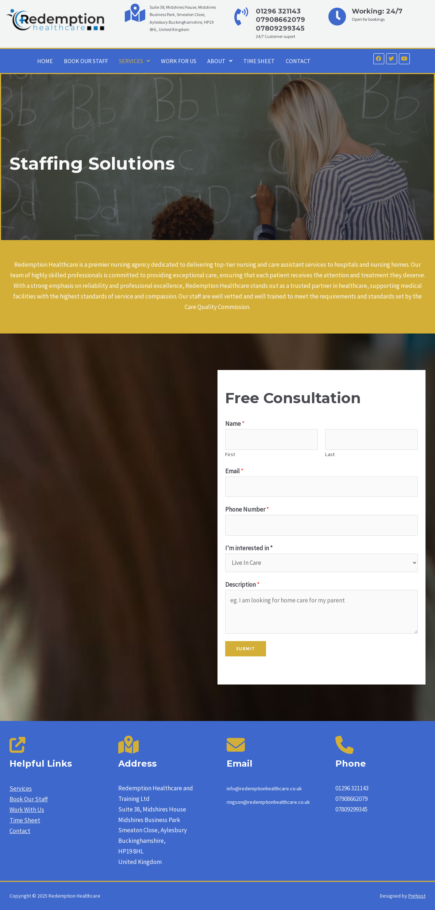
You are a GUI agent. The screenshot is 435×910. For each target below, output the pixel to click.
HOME (45, 61)
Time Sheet (24, 820)
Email (234, 471)
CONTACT (298, 61)
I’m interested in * (249, 548)
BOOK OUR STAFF (86, 61)
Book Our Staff (28, 799)
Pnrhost (417, 895)
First (230, 454)
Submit (245, 648)
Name (235, 424)
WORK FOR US (178, 61)
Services (20, 788)
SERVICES (134, 61)
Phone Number (247, 509)
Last (330, 454)
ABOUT (219, 61)
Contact (19, 831)
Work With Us (26, 810)
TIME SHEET (259, 61)
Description (242, 585)
